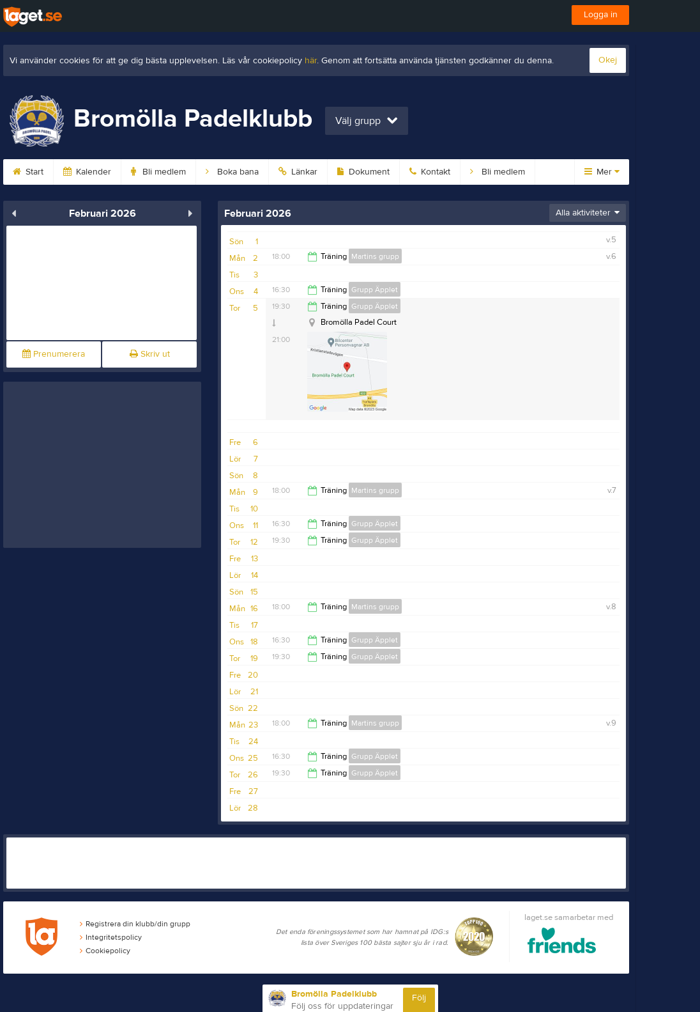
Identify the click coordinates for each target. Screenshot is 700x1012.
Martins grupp (375, 256)
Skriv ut (150, 354)
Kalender (87, 172)
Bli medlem (158, 172)
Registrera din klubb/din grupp (135, 924)
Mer (602, 172)
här (311, 60)
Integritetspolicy (111, 937)
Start (28, 172)
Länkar (297, 172)
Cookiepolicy (105, 951)
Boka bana (232, 172)
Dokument (363, 172)
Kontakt (429, 172)
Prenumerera (53, 354)
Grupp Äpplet (374, 289)
